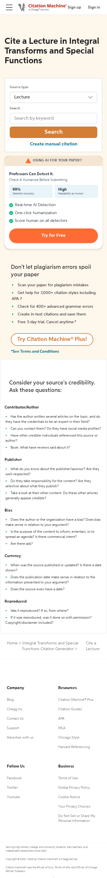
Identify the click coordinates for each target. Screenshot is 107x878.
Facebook (14, 778)
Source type (19, 87)
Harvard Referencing (74, 747)
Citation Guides (70, 709)
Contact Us (15, 719)
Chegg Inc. (15, 709)
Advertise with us (20, 737)
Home (12, 643)
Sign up (74, 7)
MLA (61, 728)
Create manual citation (53, 144)
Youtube (13, 797)
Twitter (12, 788)
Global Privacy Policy (74, 788)
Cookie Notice (69, 797)
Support (13, 728)
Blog (10, 700)
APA (61, 719)
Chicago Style (68, 737)
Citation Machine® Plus (75, 700)
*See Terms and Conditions (35, 352)
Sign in (94, 7)
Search (15, 108)
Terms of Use (68, 778)
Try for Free (53, 235)
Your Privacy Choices (74, 806)
